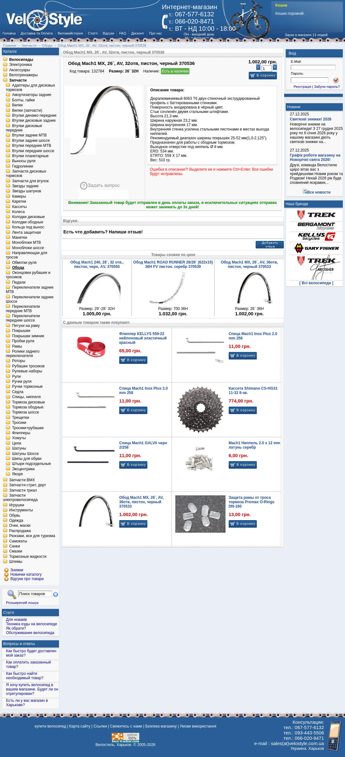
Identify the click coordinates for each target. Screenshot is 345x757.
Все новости (319, 192)
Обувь (14, 515)
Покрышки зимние (28, 336)
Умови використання (198, 726)
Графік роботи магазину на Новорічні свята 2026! (315, 157)
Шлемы (15, 562)
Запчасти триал (23, 490)
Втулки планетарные (30, 156)
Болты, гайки (23, 100)
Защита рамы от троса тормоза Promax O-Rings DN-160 (251, 502)
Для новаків (16, 619)
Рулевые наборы (27, 371)
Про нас (155, 33)
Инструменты (21, 510)
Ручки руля (21, 381)
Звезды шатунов (26, 191)
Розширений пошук (22, 602)
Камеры (19, 196)
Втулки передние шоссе (33, 151)
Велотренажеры (23, 75)
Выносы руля (23, 161)
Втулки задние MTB (29, 135)
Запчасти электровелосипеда (20, 497)
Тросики (19, 423)
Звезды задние (25, 186)
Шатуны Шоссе (25, 453)
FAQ (122, 33)
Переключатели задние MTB (29, 289)
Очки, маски (19, 526)
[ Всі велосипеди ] (316, 283)
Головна (9, 33)
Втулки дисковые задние (34, 121)
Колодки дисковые (28, 217)
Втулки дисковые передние (24, 128)
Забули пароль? (327, 86)
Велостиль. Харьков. (114, 745)
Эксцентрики (23, 469)
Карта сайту (79, 726)
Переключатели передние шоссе (23, 318)
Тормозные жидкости (27, 556)
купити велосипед (50, 726)
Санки (14, 546)
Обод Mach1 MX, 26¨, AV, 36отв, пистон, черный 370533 (249, 264)
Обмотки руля (24, 262)
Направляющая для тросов (26, 255)
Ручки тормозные (27, 387)
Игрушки (16, 505)
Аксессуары (19, 70)
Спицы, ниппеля (26, 397)
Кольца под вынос (28, 227)
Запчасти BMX (22, 480)
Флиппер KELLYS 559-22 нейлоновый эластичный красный (143, 338)
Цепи (16, 443)
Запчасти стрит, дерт (27, 485)
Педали (18, 282)
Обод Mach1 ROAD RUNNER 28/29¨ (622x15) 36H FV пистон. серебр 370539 (173, 264)
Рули (16, 376)
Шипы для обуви (26, 458)
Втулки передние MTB (31, 146)
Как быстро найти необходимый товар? (24, 675)
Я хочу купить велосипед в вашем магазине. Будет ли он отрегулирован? (32, 689)
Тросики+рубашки (28, 428)
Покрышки (21, 331)
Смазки (15, 551)
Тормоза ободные (27, 407)
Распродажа (20, 531)
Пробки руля (23, 341)
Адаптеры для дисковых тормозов (30, 87)
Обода (18, 267)
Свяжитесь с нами (126, 726)
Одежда (16, 520)
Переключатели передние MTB (23, 308)
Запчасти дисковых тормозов (26, 173)
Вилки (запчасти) (27, 110)
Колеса (18, 212)
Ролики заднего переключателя (22, 353)
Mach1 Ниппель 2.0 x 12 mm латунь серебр (254, 445)
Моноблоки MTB (26, 243)
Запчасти (18, 80)
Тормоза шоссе (25, 412)
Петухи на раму (26, 325)
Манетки (19, 237)
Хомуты (19, 438)
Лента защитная (26, 232)
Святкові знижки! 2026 (311, 119)
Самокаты (18, 541)
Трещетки (20, 417)
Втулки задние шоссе (31, 140)
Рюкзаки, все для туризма (32, 536)
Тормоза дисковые (28, 402)
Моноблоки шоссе (28, 248)
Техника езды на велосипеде (31, 624)
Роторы (18, 361)
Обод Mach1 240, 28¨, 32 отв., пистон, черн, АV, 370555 (97, 264)
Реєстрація (302, 86)
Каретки (19, 202)
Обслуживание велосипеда (30, 633)
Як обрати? (16, 628)
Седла (17, 392)
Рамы (17, 346)
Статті (93, 33)
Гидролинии (22, 166)
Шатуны (19, 448)
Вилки (17, 105)
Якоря (17, 474)
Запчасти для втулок (30, 181)
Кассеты (19, 207)
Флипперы (21, 433)
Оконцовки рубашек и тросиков (28, 275)
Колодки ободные (27, 222)
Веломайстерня (70, 33)
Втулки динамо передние (34, 115)
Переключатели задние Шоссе (29, 299)
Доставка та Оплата (37, 33)
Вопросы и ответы (19, 644)
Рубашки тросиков (28, 366)
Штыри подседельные (31, 464)
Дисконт (137, 33)
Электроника (20, 65)
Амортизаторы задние (31, 95)
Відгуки (108, 33)
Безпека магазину (161, 726)
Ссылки (100, 726)
